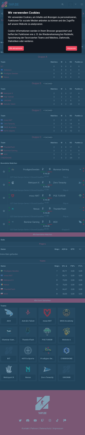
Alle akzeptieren (15, 48)
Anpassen (71, 48)
